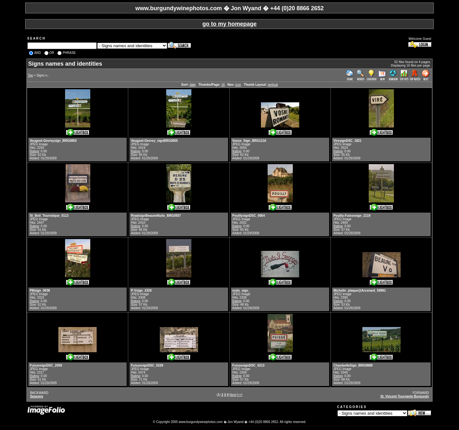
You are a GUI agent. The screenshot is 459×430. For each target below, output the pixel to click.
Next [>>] (235, 395)
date (192, 84)
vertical (273, 84)
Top (30, 75)
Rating (34, 151)
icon (238, 84)
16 (223, 84)
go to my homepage (229, 24)
